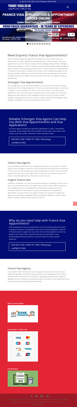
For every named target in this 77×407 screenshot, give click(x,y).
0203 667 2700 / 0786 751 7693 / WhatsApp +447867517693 (31, 141)
